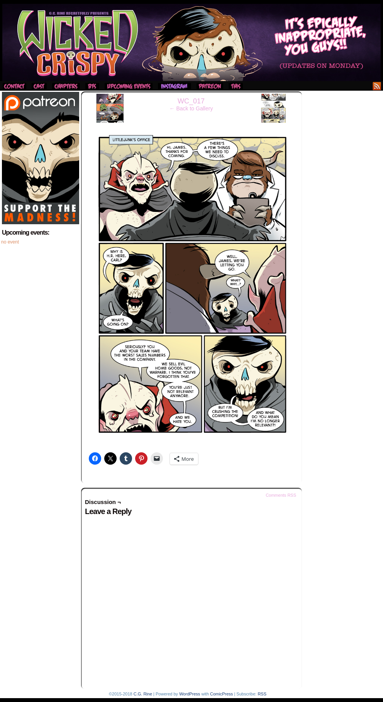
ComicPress (221, 694)
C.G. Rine (143, 694)
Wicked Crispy (191, 42)
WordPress (189, 694)
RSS (377, 86)
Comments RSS (281, 495)
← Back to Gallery (191, 108)
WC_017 (191, 101)
